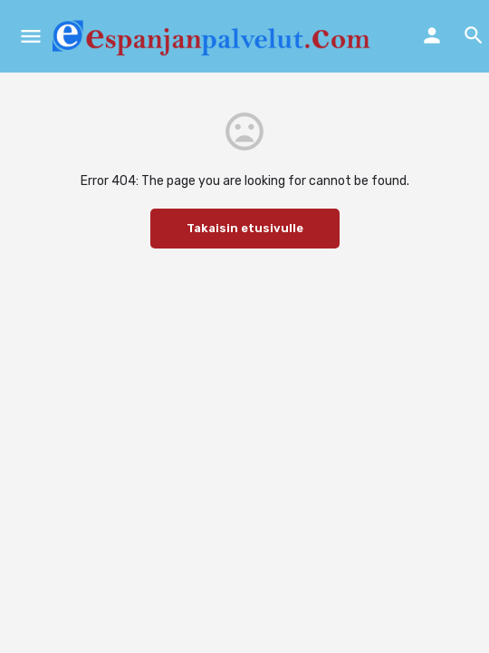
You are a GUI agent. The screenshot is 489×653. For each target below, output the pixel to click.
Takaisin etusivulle (245, 228)
